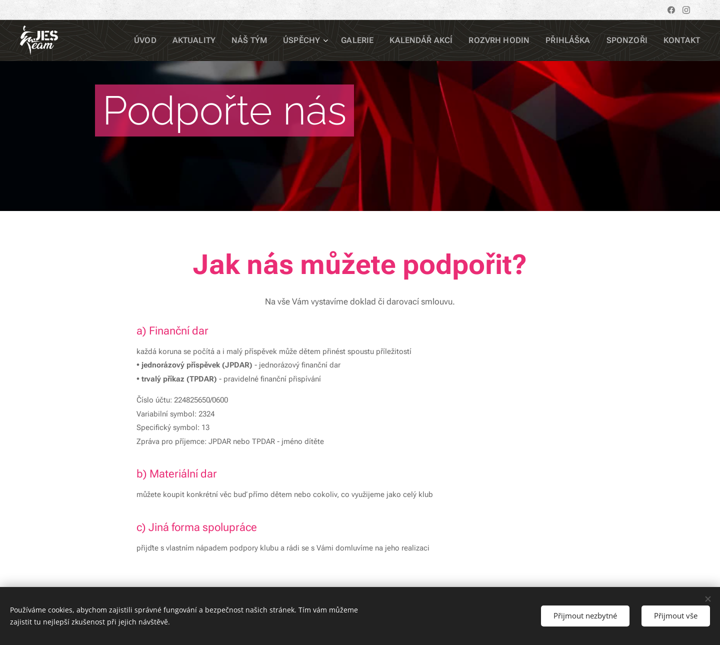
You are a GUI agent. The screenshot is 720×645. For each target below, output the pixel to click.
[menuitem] (180, 40)
